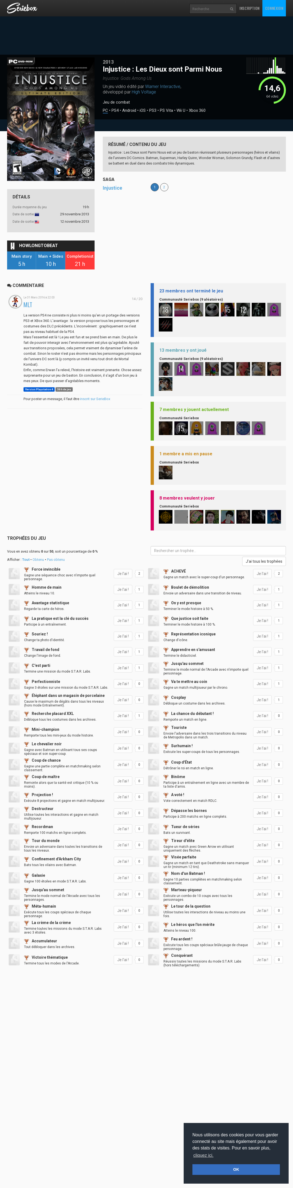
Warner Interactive (162, 86)
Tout (26, 560)
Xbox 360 (197, 110)
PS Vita (166, 110)
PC (105, 110)
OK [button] (236, 1169)
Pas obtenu (56, 560)
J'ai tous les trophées (264, 561)
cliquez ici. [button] (203, 1155)
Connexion (274, 8)
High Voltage (144, 92)
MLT (28, 304)
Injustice (112, 188)
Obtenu (38, 560)
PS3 (152, 110)
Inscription (249, 8)
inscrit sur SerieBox (95, 399)
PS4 (115, 110)
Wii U (181, 110)
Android (129, 110)
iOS (143, 110)
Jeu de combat (116, 102)
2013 (108, 62)
